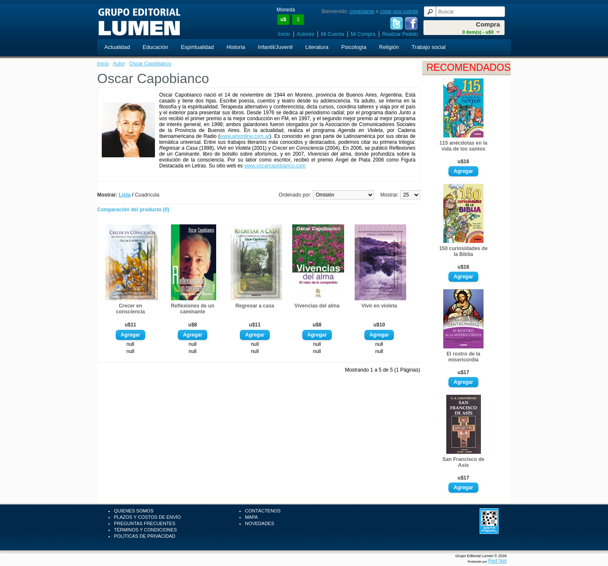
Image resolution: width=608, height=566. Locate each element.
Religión (389, 47)
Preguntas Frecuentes (144, 523)
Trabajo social (428, 47)
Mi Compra (363, 34)
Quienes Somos (134, 510)
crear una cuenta (399, 11)
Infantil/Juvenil (275, 47)
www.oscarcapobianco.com (274, 166)
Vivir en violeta (379, 306)
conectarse (362, 11)
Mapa (251, 517)
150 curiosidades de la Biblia (463, 251)
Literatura (316, 47)
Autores (305, 34)
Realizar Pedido (400, 34)
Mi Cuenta (332, 34)
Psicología (353, 47)
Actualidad (117, 47)
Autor (119, 64)
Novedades (259, 523)
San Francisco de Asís (463, 462)
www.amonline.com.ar (244, 136)
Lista (124, 195)
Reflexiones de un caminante (192, 309)
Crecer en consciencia (130, 309)
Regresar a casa (254, 306)
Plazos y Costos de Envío (147, 517)
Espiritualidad (197, 47)
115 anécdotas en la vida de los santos (463, 146)
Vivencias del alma (317, 306)
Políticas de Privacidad (144, 536)
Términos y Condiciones (145, 529)
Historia (235, 47)
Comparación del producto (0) (133, 210)
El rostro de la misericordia (463, 357)
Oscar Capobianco (150, 64)
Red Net (497, 561)
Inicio (284, 34)
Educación (155, 47)
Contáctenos (262, 510)
